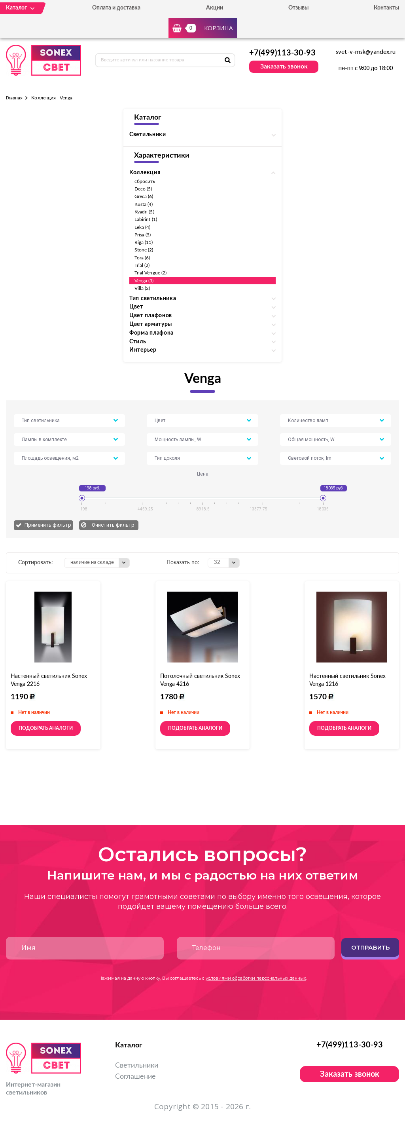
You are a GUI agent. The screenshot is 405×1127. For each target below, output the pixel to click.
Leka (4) (142, 227)
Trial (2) (142, 265)
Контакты (386, 8)
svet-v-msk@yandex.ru (366, 52)
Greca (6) (143, 196)
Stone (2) (143, 249)
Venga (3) (144, 280)
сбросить (144, 181)
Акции (214, 8)
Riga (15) (143, 242)
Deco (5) (143, 189)
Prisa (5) (142, 234)
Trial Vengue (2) (150, 272)
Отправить (370, 947)
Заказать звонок (284, 66)
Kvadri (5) (144, 211)
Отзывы (298, 8)
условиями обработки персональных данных (256, 978)
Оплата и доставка (116, 8)
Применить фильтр (48, 525)
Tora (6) (142, 257)
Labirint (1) (145, 219)
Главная (14, 97)
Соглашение (135, 1076)
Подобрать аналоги (46, 728)
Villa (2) (142, 288)
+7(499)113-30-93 (282, 53)
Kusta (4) (143, 204)
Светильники (136, 1065)
